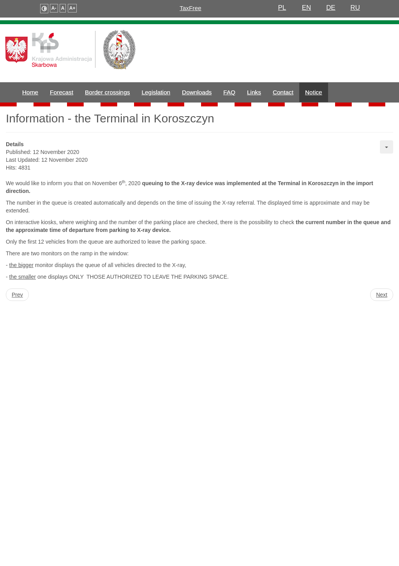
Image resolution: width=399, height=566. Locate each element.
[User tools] (386, 147)
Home (30, 92)
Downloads (197, 92)
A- (53, 8)
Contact (283, 92)
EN (306, 7)
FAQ (229, 92)
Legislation (155, 92)
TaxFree (190, 8)
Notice (313, 92)
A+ (72, 8)
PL (282, 7)
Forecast (61, 92)
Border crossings (107, 92)
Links (254, 92)
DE (330, 7)
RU (355, 7)
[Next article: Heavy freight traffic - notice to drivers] (381, 294)
